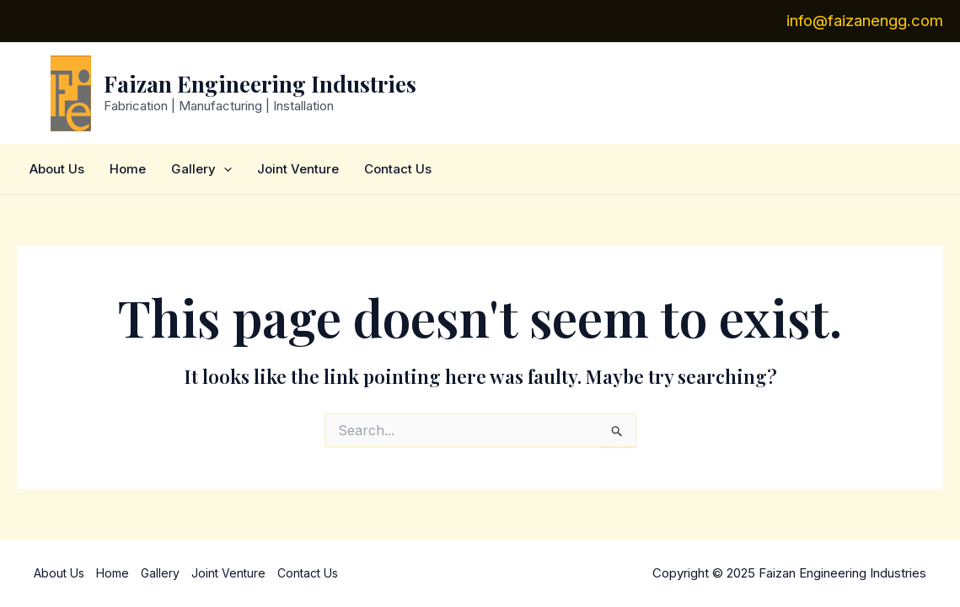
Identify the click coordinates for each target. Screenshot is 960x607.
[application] (224, 169)
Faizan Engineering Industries (260, 84)
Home (128, 169)
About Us (56, 169)
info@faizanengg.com (864, 20)
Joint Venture (298, 169)
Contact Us (398, 169)
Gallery (201, 169)
